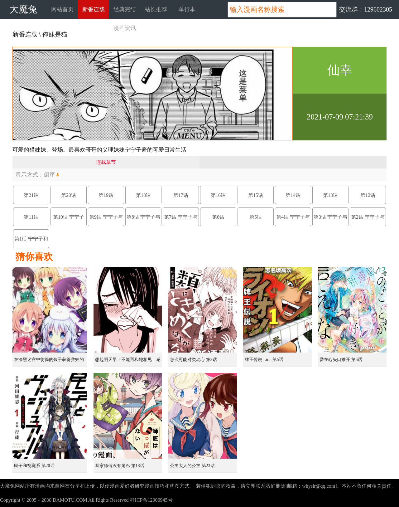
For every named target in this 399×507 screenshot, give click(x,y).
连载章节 (106, 162)
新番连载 (93, 9)
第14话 (293, 195)
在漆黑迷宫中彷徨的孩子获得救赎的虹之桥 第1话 (49, 362)
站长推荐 (156, 9)
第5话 (255, 217)
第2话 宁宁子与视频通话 (368, 220)
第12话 (367, 195)
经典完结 (124, 9)
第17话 (180, 195)
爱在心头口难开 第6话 (341, 359)
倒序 (49, 175)
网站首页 (62, 9)
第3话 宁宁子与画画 (330, 220)
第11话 (31, 217)
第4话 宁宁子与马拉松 (293, 220)
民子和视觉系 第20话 (34, 465)
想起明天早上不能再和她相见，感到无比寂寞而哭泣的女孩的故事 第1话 (128, 362)
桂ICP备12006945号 (151, 500)
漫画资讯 (124, 28)
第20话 (68, 195)
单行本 (187, 9)
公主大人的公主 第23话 (192, 465)
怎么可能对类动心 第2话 (193, 359)
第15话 (255, 195)
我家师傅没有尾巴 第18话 (119, 465)
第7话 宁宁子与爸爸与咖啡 (181, 220)
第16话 (218, 195)
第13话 (330, 195)
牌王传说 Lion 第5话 (264, 359)
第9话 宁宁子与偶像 (106, 220)
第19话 (106, 195)
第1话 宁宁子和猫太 (31, 242)
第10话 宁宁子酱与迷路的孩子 (68, 220)
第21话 (31, 195)
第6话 (218, 217)
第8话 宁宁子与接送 (143, 220)
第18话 (143, 195)
